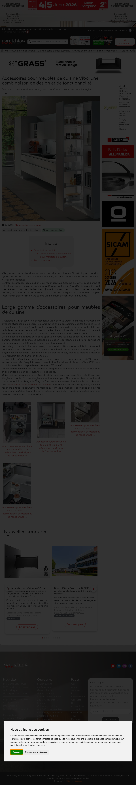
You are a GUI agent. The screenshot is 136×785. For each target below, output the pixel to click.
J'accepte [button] (17, 752)
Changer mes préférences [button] (36, 752)
